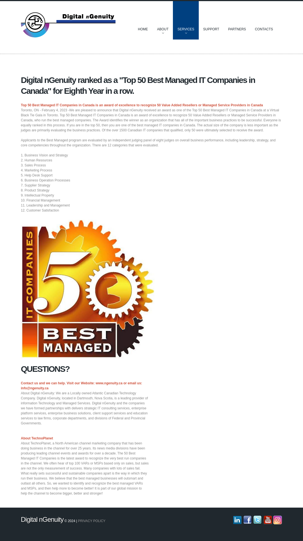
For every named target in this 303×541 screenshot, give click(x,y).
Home (143, 29)
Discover (68, 25)
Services (185, 31)
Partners (237, 29)
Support (211, 29)
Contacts (264, 29)
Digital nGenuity (42, 519)
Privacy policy (91, 521)
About (162, 31)
